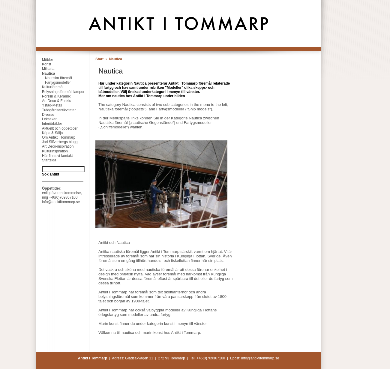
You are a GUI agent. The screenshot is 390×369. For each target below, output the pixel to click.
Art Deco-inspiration (55, 146)
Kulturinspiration (52, 151)
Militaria (45, 69)
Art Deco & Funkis (53, 101)
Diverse (45, 114)
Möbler (44, 60)
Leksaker (46, 119)
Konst (43, 64)
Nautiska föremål (54, 78)
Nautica (45, 73)
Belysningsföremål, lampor (60, 92)
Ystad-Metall (49, 105)
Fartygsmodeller (53, 82)
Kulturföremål (49, 87)
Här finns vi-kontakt (54, 156)
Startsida (46, 160)
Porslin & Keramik (53, 96)
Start (99, 59)
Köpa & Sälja (49, 133)
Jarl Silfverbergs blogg (57, 142)
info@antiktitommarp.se (61, 202)
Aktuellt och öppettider (57, 128)
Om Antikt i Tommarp (55, 137)
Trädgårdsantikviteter (56, 110)
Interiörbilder (49, 124)
